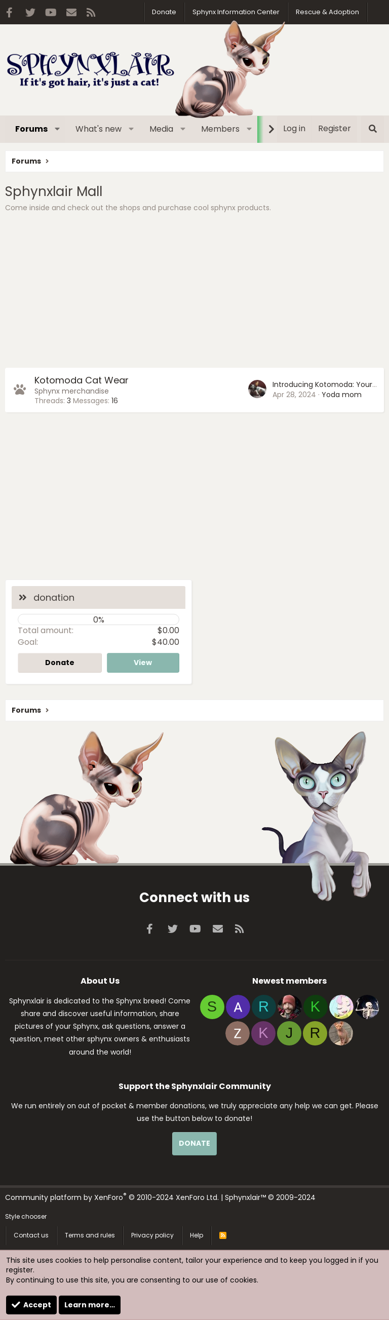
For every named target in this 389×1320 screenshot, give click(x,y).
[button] (57, 129)
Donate (164, 12)
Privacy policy (152, 1235)
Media (161, 129)
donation (53, 597)
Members (220, 129)
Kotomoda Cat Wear (81, 380)
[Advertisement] (194, 292)
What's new (98, 129)
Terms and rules (90, 1235)
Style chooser (26, 1216)
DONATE (194, 1143)
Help (196, 1235)
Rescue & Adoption (327, 12)
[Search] (372, 128)
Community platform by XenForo (112, 1197)
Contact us (31, 1235)
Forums (31, 129)
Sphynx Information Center (236, 12)
